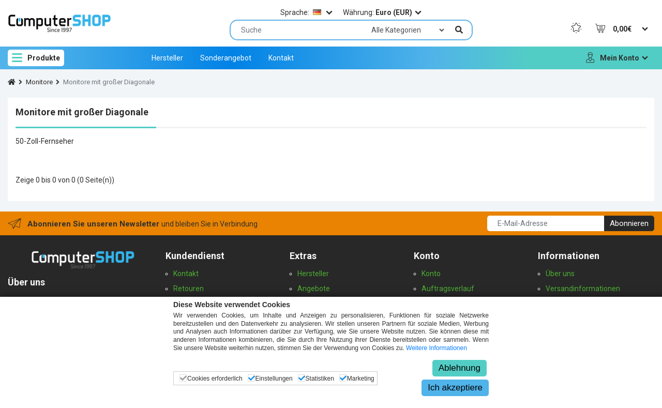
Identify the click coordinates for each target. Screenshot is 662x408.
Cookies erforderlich (215, 378)
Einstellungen (274, 378)
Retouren (188, 288)
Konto (431, 273)
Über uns (560, 273)
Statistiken (320, 378)
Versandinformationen (583, 288)
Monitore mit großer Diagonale (109, 82)
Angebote (313, 288)
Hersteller (167, 58)
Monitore (39, 82)
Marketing (360, 378)
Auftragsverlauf (448, 288)
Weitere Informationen (436, 348)
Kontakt (281, 58)
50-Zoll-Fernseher (45, 141)
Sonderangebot (225, 58)
